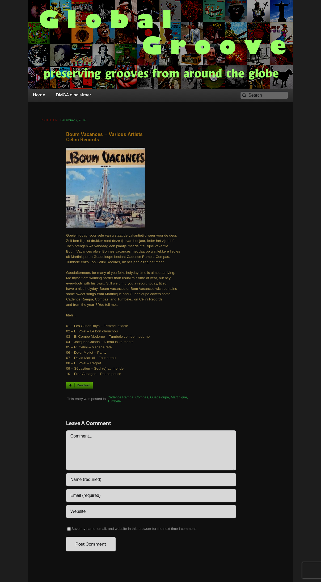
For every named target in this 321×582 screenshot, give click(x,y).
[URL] (151, 512)
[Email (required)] (151, 496)
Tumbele (114, 402)
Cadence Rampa (120, 398)
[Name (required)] (151, 480)
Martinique (179, 398)
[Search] (264, 95)
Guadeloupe (159, 398)
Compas (141, 398)
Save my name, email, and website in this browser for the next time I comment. (134, 530)
